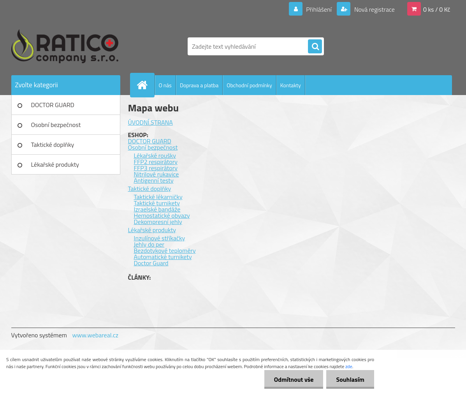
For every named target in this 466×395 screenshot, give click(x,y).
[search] (315, 46)
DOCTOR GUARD (52, 104)
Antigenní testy (154, 180)
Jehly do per (149, 244)
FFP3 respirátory (156, 168)
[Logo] (64, 46)
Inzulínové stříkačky (159, 238)
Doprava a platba (199, 85)
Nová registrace (374, 9)
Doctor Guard (151, 263)
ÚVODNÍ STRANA (150, 122)
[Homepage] (146, 85)
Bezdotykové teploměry (165, 250)
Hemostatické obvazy (162, 215)
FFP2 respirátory (156, 161)
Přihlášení (319, 9)
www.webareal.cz (95, 335)
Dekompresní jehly (158, 221)
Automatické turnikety (163, 256)
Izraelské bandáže (157, 209)
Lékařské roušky (155, 155)
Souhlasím (350, 379)
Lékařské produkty (55, 164)
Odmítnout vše (294, 379)
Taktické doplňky (52, 144)
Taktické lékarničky (158, 196)
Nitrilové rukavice (156, 174)
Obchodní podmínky (249, 85)
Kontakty (290, 85)
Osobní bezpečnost (56, 124)
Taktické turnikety (157, 203)
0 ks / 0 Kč (436, 9)
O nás (165, 85)
